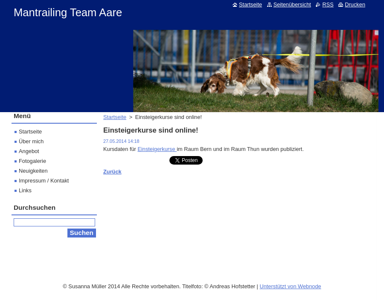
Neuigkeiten (33, 171)
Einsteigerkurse (157, 149)
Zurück (112, 171)
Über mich (31, 141)
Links (25, 190)
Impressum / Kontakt (44, 180)
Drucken (355, 4)
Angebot (29, 151)
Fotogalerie (32, 161)
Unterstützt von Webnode (290, 284)
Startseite (114, 117)
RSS (327, 4)
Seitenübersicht (292, 4)
